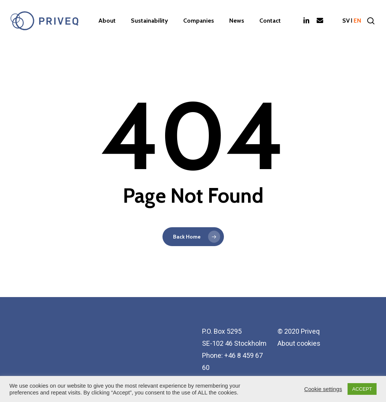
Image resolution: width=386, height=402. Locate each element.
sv (346, 21)
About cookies (298, 343)
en (357, 21)
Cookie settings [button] (323, 389)
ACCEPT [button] (362, 389)
